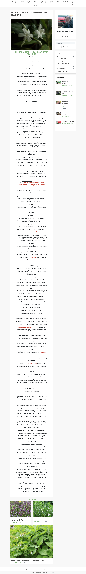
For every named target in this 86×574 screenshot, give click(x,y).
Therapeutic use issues (62, 60)
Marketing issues (61, 68)
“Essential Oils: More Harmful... (66, 82)
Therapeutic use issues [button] (29, 2)
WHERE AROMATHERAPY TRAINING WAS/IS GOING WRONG (28, 560)
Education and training (16, 17)
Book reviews (60, 56)
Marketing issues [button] (58, 2)
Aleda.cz (52, 572)
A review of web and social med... (67, 92)
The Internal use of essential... (68, 121)
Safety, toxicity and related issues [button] (36, 3)
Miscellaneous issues (61, 70)
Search (65, 46)
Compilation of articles (62, 66)
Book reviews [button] (16, 2)
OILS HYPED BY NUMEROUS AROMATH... (68, 113)
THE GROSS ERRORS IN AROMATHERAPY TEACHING (23, 7)
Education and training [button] (22, 3)
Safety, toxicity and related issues (64, 61)
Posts (14, 7)
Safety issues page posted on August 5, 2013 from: (20, 519)
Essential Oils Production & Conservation (63, 64)
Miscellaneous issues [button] (65, 2)
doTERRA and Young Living (63, 71)
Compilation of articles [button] (52, 2)
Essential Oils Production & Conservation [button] (43, 3)
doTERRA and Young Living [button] (72, 3)
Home (12, 1)
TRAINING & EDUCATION (41, 519)
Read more (65, 36)
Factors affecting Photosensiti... (65, 102)
